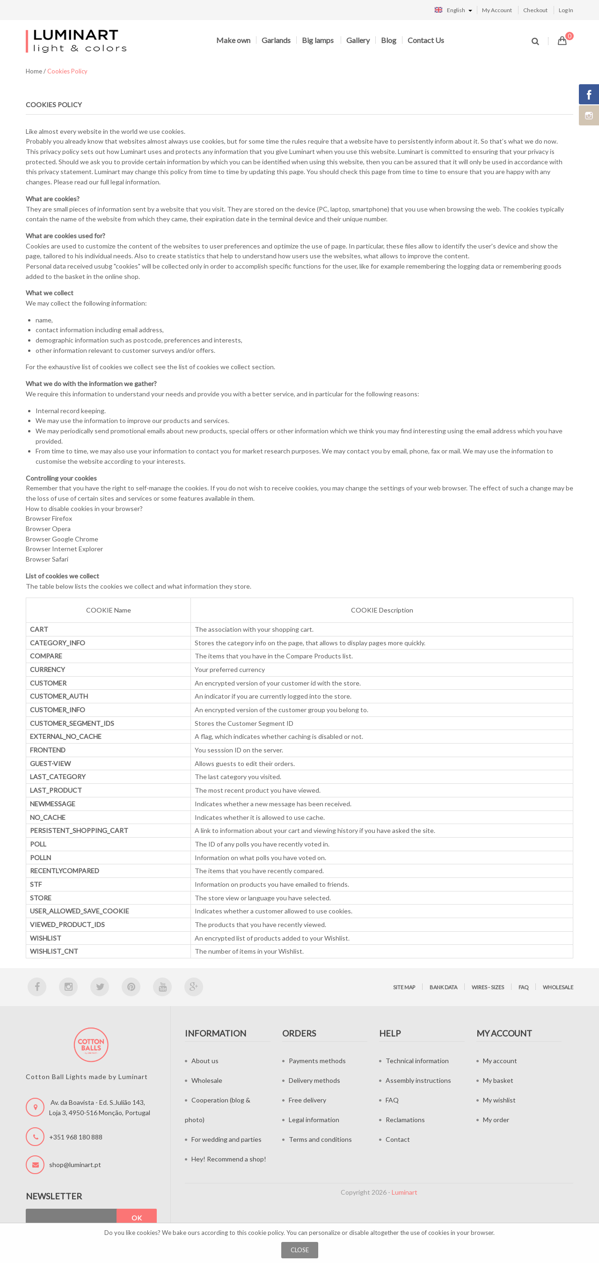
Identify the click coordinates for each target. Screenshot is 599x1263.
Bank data (443, 987)
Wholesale (558, 987)
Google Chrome (75, 539)
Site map (404, 987)
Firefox (62, 518)
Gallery (358, 40)
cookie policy (266, 1232)
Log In (566, 10)
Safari (60, 559)
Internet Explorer (77, 549)
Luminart (404, 1192)
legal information (134, 182)
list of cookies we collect (214, 367)
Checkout (535, 10)
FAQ (523, 987)
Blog (388, 40)
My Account (497, 10)
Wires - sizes (488, 987)
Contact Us (426, 40)
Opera (61, 529)
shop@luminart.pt (75, 1164)
